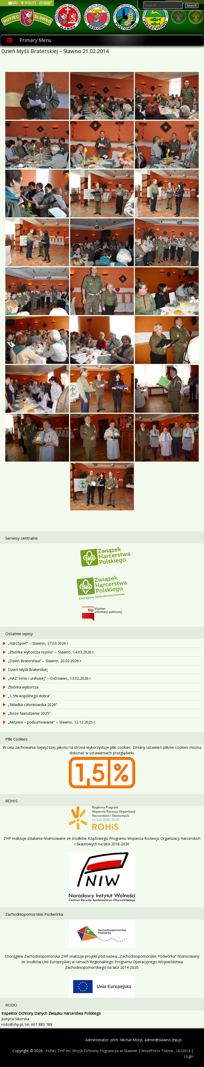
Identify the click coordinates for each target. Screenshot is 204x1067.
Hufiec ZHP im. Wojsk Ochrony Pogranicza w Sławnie (91, 1050)
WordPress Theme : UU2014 (165, 1050)
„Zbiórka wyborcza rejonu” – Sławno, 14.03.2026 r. (51, 652)
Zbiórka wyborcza (23, 687)
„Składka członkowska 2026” (32, 704)
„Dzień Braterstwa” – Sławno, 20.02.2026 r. (45, 660)
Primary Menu (35, 40)
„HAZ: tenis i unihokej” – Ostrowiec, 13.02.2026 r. (50, 678)
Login (188, 1056)
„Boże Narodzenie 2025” (29, 713)
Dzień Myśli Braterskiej (28, 669)
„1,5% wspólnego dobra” (29, 695)
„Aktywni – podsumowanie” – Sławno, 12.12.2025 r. (52, 722)
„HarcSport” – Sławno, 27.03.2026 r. (38, 643)
